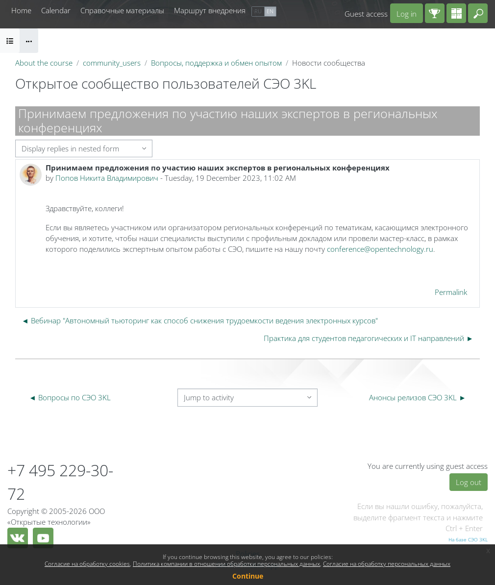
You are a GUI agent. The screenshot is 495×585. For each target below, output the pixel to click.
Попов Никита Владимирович (106, 178)
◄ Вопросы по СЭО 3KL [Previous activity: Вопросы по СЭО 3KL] (70, 397)
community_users (112, 63)
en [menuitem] (270, 11)
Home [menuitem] (21, 10)
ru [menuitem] (258, 11)
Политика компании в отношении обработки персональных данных (226, 564)
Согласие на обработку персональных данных (386, 564)
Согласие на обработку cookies (87, 564)
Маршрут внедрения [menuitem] (210, 10)
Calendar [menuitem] (56, 10)
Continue (247, 576)
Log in (406, 14)
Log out (468, 482)
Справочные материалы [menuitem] (122, 10)
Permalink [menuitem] (451, 292)
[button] (478, 13)
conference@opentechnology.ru (380, 249)
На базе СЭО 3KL (468, 539)
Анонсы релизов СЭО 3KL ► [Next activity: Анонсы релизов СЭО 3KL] (417, 397)
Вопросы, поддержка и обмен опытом (216, 63)
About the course (44, 63)
